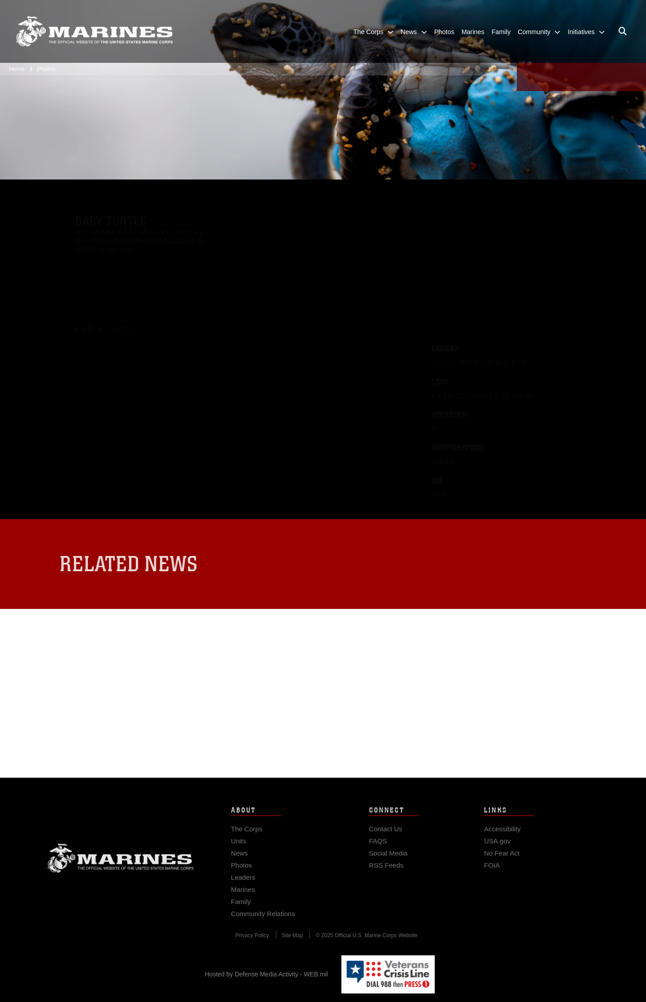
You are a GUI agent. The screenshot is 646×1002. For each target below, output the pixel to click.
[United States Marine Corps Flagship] (94, 31)
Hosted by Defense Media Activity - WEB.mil (266, 974)
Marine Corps (120, 863)
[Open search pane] (622, 31)
